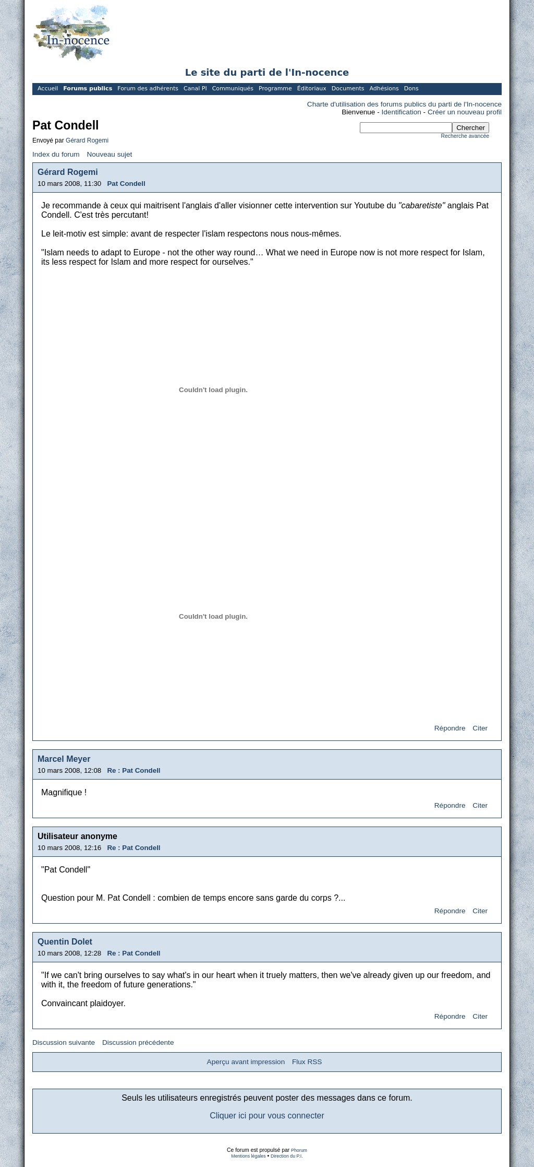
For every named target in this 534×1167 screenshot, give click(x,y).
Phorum (299, 1150)
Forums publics (87, 88)
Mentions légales (248, 1156)
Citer (480, 728)
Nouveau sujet (109, 154)
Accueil (48, 88)
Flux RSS (307, 1062)
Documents (348, 88)
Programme (275, 88)
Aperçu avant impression (246, 1062)
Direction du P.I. (287, 1156)
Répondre (450, 728)
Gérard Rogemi (87, 140)
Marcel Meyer (64, 759)
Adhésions (383, 88)
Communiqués (232, 88)
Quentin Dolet (65, 941)
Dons (411, 88)
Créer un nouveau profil (465, 112)
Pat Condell (126, 183)
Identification (401, 112)
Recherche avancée (465, 136)
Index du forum (56, 154)
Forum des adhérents (147, 88)
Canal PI (195, 88)
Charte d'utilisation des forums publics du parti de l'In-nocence (404, 104)
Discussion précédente (138, 1042)
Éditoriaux (311, 88)
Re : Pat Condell (133, 770)
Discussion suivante (63, 1042)
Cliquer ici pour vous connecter (267, 1115)
